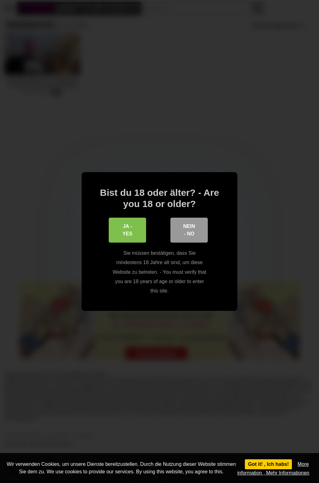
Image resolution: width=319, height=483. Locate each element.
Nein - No (189, 230)
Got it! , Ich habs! (268, 464)
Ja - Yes (127, 230)
